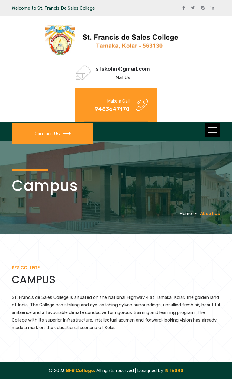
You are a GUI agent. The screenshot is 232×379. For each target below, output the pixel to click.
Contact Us (52, 133)
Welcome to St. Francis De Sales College (53, 8)
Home (185, 213)
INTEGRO (173, 370)
